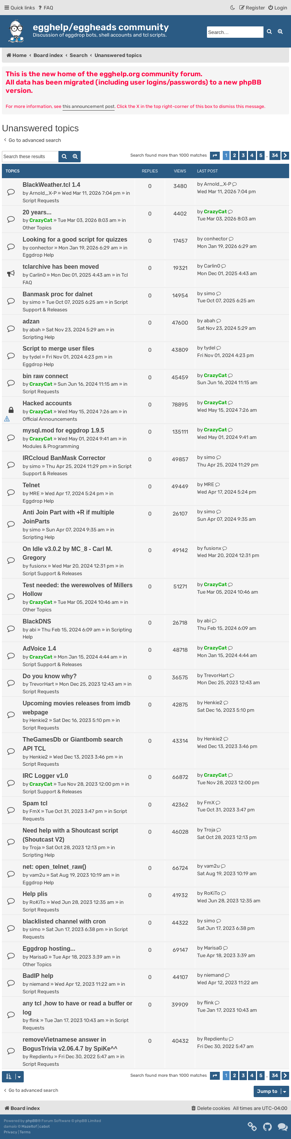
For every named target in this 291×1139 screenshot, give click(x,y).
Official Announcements (50, 419)
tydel (35, 357)
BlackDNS (37, 621)
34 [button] (275, 155)
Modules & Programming (51, 446)
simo (35, 302)
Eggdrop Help (38, 255)
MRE (34, 493)
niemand (39, 984)
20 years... (37, 212)
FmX (34, 811)
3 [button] (243, 155)
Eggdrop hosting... (49, 948)
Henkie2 (38, 720)
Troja (35, 847)
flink (34, 1020)
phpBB (32, 1121)
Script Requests (41, 200)
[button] (215, 156)
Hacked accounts (47, 403)
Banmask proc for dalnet (58, 294)
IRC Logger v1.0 (45, 776)
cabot (44, 1126)
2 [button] (234, 155)
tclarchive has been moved (61, 266)
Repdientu (41, 1056)
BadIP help (38, 976)
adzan (31, 321)
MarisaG (38, 957)
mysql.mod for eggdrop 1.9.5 (63, 430)
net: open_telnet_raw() (54, 866)
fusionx (38, 566)
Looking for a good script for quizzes (75, 239)
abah (35, 329)
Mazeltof (29, 1126)
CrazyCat (40, 220)
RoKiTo (37, 902)
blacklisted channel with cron (64, 921)
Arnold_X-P (43, 193)
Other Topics (37, 228)
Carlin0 (37, 275)
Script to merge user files (58, 348)
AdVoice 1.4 (39, 648)
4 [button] (252, 155)
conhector (41, 248)
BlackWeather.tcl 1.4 (51, 185)
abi (32, 630)
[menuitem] (45, 7)
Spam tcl (35, 803)
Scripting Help (39, 337)
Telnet (31, 485)
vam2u (37, 875)
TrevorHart (41, 684)
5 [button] (260, 155)
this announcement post (89, 106)
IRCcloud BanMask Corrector (64, 458)
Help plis (35, 894)
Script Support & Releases (52, 573)
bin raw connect (45, 376)
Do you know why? (50, 676)
